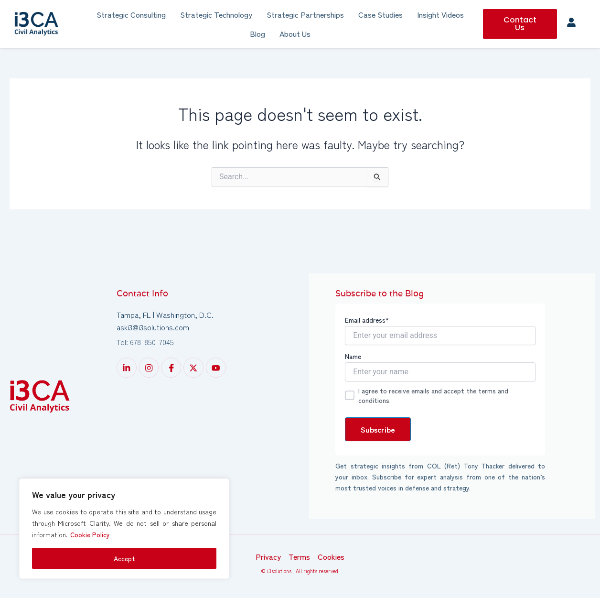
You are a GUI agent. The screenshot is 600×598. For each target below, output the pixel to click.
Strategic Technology (216, 14)
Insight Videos (440, 14)
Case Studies (380, 14)
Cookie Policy (90, 534)
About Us (295, 33)
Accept (124, 558)
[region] (124, 528)
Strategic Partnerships (305, 14)
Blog (257, 33)
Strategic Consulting (131, 14)
